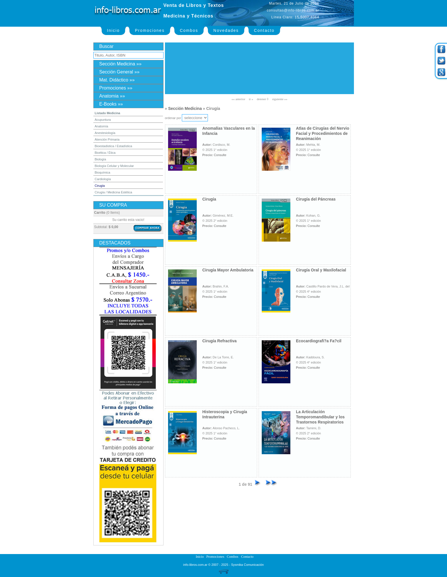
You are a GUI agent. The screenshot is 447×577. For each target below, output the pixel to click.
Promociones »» (116, 88)
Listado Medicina (107, 113)
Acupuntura (103, 119)
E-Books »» (111, 104)
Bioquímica (102, 172)
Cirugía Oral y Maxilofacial (321, 270)
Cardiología (103, 179)
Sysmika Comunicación (247, 564)
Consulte (220, 155)
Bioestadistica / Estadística (113, 146)
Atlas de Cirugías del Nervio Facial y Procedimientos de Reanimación (322, 133)
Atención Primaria (107, 139)
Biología (100, 159)
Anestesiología (105, 133)
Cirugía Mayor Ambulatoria (227, 270)
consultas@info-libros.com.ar (293, 10)
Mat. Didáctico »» (117, 79)
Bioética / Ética (105, 152)
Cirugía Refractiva (219, 341)
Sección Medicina (185, 108)
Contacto (264, 30)
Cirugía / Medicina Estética (113, 192)
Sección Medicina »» (120, 63)
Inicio (113, 30)
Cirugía (100, 185)
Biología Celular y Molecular (114, 166)
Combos (189, 30)
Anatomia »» (112, 96)
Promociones (150, 30)
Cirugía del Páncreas (316, 199)
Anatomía (101, 126)
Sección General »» (119, 71)
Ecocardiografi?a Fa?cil (319, 341)
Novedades (226, 30)
